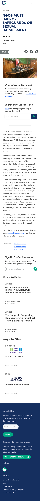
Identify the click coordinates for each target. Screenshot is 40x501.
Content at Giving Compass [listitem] (13, 489)
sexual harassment (16, 233)
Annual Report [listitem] (8, 492)
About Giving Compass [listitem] (11, 480)
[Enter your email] (21, 269)
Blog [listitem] (4, 483)
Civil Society (19, 249)
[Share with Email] (36, 51)
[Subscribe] (35, 269)
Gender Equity (20, 246)
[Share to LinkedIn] (26, 51)
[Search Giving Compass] (30, 3)
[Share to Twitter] (31, 51)
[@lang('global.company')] (4, 3)
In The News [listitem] (7, 486)
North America (20, 243)
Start (7, 108)
